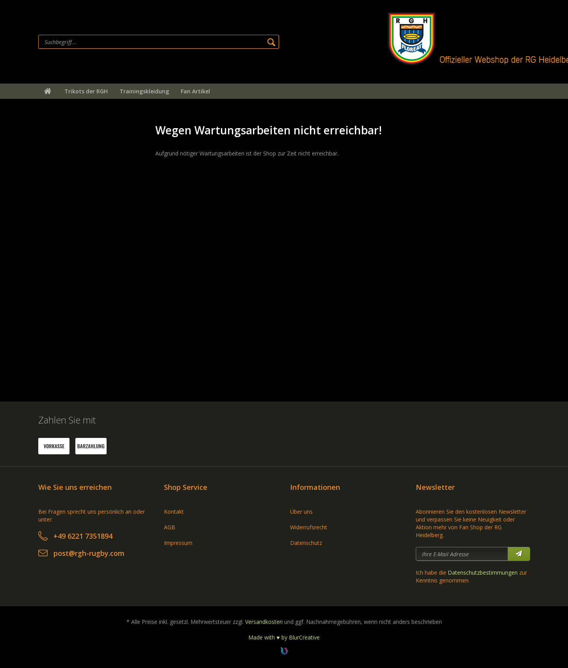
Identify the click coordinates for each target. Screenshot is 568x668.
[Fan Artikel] (195, 91)
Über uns (301, 511)
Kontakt (174, 511)
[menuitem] (210, 42)
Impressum (178, 543)
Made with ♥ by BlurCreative (283, 637)
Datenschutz (306, 543)
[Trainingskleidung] (144, 91)
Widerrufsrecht (308, 527)
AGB (169, 527)
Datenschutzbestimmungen (483, 572)
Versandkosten (264, 621)
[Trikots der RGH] (86, 91)
